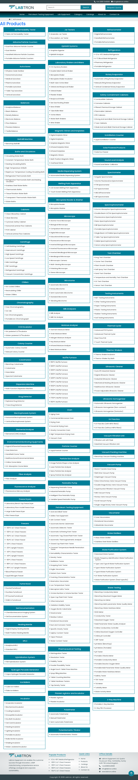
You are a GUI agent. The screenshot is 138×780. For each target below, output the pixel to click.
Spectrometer (113, 172)
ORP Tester (98, 640)
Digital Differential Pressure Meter (18, 446)
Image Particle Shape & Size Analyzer (64, 463)
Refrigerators (113, 50)
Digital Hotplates (56, 139)
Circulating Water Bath (14, 156)
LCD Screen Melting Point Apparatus (63, 188)
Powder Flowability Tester (59, 665)
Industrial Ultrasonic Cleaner (105, 379)
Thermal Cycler (113, 326)
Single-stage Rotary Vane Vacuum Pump (110, 505)
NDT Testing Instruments (103, 298)
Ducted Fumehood (12, 588)
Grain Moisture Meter (58, 334)
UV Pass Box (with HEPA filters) (106, 424)
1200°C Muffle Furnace (58, 366)
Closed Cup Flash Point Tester (61, 544)
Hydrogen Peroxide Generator (24, 670)
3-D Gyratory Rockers (58, 67)
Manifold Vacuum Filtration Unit (106, 444)
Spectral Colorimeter (13, 376)
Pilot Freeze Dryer (11, 515)
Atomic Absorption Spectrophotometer (109, 209)
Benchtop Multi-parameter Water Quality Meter (112, 604)
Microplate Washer (57, 208)
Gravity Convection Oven (59, 430)
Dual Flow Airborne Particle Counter (18, 46)
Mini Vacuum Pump (101, 493)
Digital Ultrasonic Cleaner (104, 375)
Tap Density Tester (57, 685)
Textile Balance (11, 131)
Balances (24, 103)
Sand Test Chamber (102, 273)
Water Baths (10, 201)
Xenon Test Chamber (102, 285)
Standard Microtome (58, 297)
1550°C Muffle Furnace (58, 386)
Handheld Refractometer (104, 38)
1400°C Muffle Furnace (58, 378)
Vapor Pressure (55, 637)
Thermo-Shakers (113, 350)
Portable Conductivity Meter (105, 660)
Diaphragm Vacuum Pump (104, 477)
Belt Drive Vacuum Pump (103, 473)
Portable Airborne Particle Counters (18, 58)
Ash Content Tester (57, 520)
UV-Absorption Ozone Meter (16, 466)
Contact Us (114, 14)
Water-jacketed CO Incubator (17, 335)
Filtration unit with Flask (103, 440)
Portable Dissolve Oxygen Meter (106, 664)
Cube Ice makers (11, 687)
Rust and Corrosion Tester (60, 625)
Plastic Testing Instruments (104, 310)
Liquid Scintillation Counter (104, 140)
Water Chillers (10, 295)
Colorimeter (9, 368)
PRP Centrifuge (10, 266)
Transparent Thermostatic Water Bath (20, 197)
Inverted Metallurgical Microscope (63, 252)
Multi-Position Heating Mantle (16, 633)
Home (21, 14)
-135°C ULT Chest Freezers (15, 532)
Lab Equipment (64, 14)
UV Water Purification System (105, 576)
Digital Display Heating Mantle (17, 629)
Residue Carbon (56, 617)
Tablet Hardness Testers (59, 681)
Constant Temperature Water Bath (19, 160)
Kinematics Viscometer (59, 581)
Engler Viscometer (57, 569)
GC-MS (8, 311)
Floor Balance (10, 123)
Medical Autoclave (12, 79)
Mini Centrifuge (11, 262)
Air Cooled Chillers (12, 287)
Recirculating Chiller (12, 291)
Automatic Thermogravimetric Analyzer (65, 540)
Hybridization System (24, 657)
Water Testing (113, 587)
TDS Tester (98, 680)
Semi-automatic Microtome (61, 293)
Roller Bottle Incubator (13, 739)
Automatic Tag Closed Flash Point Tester (66, 536)
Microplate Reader (57, 204)
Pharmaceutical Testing (69, 649)
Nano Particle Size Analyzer (60, 471)
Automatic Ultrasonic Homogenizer (108, 403)
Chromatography (24, 302)
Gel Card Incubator (12, 723)
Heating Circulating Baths (15, 164)
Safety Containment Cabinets (113, 95)
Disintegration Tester (58, 653)
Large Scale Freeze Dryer (14, 511)
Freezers (24, 523)
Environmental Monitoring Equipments (24, 442)
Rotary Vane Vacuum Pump (105, 497)
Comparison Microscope (59, 229)
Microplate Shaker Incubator (61, 79)
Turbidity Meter (100, 688)
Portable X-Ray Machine (103, 704)
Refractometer (113, 29)
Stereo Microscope (57, 272)
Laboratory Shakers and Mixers (69, 62)
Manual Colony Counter (14, 352)
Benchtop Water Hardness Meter (107, 608)
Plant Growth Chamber (103, 265)
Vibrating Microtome (58, 301)
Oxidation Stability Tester (59, 605)
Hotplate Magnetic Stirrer (59, 143)
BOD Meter (98, 612)
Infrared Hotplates (57, 151)
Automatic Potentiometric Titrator (63, 734)
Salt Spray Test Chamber (104, 269)
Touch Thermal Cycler (102, 342)
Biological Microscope (58, 225)
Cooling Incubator (12, 711)
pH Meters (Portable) (102, 648)
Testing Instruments (113, 293)
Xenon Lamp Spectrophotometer (107, 245)
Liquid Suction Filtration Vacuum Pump (109, 489)
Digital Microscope (57, 233)
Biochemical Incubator (14, 707)
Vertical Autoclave (12, 95)
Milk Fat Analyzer (56, 317)
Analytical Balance (12, 107)
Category (78, 14)
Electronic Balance (12, 119)
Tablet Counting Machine (59, 677)
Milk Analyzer (54, 313)
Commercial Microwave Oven (61, 418)
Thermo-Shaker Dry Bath (103, 358)
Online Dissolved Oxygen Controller (107, 632)
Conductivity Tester (102, 616)
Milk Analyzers (69, 309)
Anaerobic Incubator (13, 703)
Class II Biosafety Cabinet (15, 214)
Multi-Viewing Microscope (60, 264)
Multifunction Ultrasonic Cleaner (106, 387)
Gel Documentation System (16, 616)
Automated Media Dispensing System (64, 175)
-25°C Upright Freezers (14, 548)
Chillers (24, 282)
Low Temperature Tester (59, 585)
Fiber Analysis (24, 474)
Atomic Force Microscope (60, 221)
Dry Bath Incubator (12, 719)
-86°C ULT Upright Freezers (15, 568)
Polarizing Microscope (58, 268)
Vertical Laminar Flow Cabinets (17, 234)
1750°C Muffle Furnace (58, 398)
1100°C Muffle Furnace (58, 362)
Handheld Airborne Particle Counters (19, 54)
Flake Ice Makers (11, 690)
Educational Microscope (59, 237)
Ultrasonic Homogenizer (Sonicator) (108, 411)
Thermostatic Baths (13, 189)
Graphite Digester (56, 50)
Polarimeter (69, 709)
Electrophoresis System (24, 413)
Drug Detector (24, 396)
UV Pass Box (113, 419)
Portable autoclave (12, 87)
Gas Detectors (10, 450)
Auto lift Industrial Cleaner (104, 371)
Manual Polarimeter (57, 718)
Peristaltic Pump (69, 483)
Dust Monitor (10, 50)
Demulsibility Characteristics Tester (63, 553)
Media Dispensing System (69, 171)
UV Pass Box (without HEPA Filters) (107, 428)
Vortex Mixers (55, 115)
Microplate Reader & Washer (69, 200)
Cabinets (24, 209)
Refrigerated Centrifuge (14, 270)
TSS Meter (98, 684)
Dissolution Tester (56, 657)
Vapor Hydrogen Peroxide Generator (19, 674)
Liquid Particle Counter (58, 451)
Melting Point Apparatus (69, 183)
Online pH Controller (102, 636)
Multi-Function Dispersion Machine (18, 389)
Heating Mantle (24, 624)
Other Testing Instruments (104, 302)
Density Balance (11, 115)
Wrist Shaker (54, 123)
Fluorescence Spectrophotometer (107, 217)
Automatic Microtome (58, 285)
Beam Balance (10, 111)
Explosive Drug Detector (14, 401)
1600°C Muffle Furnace (58, 390)
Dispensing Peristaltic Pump (60, 487)
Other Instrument (56, 601)
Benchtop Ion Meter (102, 600)
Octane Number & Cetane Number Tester (66, 593)
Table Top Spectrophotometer (106, 237)
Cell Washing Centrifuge (14, 246)
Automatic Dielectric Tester (60, 528)
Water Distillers (113, 533)
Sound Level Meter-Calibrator (105, 164)
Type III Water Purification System (107, 572)
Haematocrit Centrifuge (14, 250)
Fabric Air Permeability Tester (16, 34)
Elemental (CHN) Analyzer (15, 434)
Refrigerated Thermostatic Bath (17, 176)
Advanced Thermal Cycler (104, 334)
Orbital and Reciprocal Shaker (61, 87)
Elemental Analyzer (24, 429)
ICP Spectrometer (101, 189)
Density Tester (55, 557)
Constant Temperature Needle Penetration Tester (66, 548)
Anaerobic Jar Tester (58, 34)
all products (17, 19)
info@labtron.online (119, 2)
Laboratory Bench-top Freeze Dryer (18, 503)
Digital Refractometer (102, 34)
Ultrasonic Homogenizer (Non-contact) (109, 407)
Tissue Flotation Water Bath (16, 193)
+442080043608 (108, 766)
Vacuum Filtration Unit (114, 435)
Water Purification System (113, 549)
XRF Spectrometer (101, 197)
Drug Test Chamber (102, 257)
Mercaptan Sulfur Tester (59, 589)
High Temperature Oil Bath (15, 168)
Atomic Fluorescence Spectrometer (108, 181)
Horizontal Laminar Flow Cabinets (18, 226)
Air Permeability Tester (24, 29)
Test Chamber (113, 253)
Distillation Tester (56, 561)
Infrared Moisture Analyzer (60, 345)
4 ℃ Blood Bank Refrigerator (105, 58)
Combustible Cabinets (103, 99)
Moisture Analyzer (69, 325)
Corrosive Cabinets (101, 103)
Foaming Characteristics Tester (62, 577)
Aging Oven (54, 414)
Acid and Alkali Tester (58, 512)
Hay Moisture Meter (57, 342)
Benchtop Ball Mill (12, 144)
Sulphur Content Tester (59, 633)
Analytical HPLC (11, 645)
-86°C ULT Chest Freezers (15, 564)
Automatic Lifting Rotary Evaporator (108, 79)
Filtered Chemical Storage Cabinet (107, 107)
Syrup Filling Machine (57, 673)
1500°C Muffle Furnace (58, 382)
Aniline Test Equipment (58, 516)
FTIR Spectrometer (101, 185)
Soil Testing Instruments (103, 318)
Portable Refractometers (104, 42)
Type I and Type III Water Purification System (111, 564)
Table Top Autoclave (13, 91)
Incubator (24, 698)
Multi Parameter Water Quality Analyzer (109, 624)
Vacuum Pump (113, 464)
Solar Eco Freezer (100, 152)
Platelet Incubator (56, 702)
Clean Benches (11, 218)
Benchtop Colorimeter (13, 364)
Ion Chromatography (13, 315)
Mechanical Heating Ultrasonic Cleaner (109, 383)
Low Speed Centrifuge (13, 258)
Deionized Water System (103, 554)
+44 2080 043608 (102, 2)
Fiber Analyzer (10, 479)
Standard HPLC (10, 649)
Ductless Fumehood (13, 592)
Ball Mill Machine (24, 139)
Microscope (69, 216)
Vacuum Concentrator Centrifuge (18, 274)
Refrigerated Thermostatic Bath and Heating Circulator (22, 181)
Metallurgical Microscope (59, 256)
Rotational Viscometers (103, 521)
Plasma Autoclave (12, 83)
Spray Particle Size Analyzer (60, 475)
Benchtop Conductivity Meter (105, 592)
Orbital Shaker (55, 91)
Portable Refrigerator (102, 66)
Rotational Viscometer (58, 621)
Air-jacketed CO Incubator (15, 331)
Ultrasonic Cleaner (113, 366)
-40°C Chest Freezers (13, 552)
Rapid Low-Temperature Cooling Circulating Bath (24, 172)
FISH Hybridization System (15, 662)
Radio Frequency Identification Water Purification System (113, 559)
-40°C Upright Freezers (14, 556)
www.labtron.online (109, 772)
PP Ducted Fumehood (13, 596)
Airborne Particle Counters (24, 42)
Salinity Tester (99, 676)
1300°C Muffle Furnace (58, 374)
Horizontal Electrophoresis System (18, 417)
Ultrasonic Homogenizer (113, 399)
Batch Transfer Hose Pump (104, 469)
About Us (102, 14)
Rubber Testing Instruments (105, 314)
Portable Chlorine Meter (103, 656)
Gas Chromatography (14, 307)
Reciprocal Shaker (56, 99)
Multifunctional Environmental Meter (19, 458)
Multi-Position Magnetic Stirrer (61, 159)
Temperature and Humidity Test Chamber (110, 277)
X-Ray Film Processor (102, 708)
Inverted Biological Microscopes (62, 245)
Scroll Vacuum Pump (102, 501)
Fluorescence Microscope (60, 241)
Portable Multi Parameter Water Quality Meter (111, 668)
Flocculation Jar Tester (58, 38)
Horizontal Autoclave (13, 75)
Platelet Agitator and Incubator (69, 693)
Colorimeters (24, 360)
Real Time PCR (99, 338)
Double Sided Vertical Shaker (61, 71)
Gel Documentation (24, 608)
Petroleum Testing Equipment (41, 14)
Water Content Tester (58, 641)
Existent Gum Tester (57, 573)
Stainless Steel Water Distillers (105, 542)
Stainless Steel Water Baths (15, 186)
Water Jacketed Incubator (15, 747)
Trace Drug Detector (13, 405)
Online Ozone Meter (12, 462)
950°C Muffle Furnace (58, 402)
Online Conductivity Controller (105, 628)
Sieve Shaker (54, 107)
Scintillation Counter (113, 135)
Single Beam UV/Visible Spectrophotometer (111, 233)
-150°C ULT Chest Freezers (15, 536)
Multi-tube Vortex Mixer (58, 83)
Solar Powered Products (113, 147)
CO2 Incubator (24, 327)
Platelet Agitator (56, 698)
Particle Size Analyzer (69, 458)
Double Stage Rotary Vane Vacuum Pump (110, 485)
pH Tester (98, 652)
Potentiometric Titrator (69, 730)
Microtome (69, 280)
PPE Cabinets (99, 115)
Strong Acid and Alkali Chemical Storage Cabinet (113, 119)
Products (83, 761)
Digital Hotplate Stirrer (58, 135)
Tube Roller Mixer (56, 111)
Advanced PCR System (103, 330)
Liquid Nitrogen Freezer (14, 576)
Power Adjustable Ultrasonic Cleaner (108, 391)
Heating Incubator (12, 727)
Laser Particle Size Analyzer (60, 467)
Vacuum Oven (55, 438)
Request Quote (114, 7)
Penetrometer (55, 613)
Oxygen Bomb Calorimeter (60, 609)
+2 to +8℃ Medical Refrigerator (106, 54)
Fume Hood (24, 583)
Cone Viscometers (101, 517)
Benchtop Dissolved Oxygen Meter (107, 596)
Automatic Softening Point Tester (63, 532)
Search (86, 7)
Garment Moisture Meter (59, 330)
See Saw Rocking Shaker (59, 103)
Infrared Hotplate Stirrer (59, 147)
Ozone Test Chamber (102, 261)
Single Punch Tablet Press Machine (63, 669)
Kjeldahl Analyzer (56, 54)
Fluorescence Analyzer (24, 486)
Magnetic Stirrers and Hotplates (69, 130)
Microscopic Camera (58, 260)
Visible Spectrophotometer (104, 241)
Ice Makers (24, 682)
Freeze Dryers (24, 499)
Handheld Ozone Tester (14, 454)
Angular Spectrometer (103, 177)
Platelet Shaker (55, 95)
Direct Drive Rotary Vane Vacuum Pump (109, 481)
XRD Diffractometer (101, 193)
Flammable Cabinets (102, 111)
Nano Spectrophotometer (104, 221)
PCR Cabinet (10, 230)
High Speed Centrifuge (14, 254)
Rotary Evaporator (113, 74)
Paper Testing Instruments (104, 306)
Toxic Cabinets (100, 123)
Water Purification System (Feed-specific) (110, 580)
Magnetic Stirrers (56, 155)
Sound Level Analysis (113, 160)
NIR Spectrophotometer (103, 225)
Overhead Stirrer (56, 163)
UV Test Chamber (101, 281)
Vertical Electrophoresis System (17, 421)
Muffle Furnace (69, 357)
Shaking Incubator (12, 743)
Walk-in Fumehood (12, 600)
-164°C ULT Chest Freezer (14, 540)
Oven (69, 410)
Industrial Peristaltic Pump (60, 491)
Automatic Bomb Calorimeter (61, 524)
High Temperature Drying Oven (61, 434)
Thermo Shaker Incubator (104, 354)
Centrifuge (24, 242)
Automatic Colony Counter (15, 348)
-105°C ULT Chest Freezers (15, 528)
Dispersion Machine (24, 384)
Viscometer (113, 513)
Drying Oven (54, 422)
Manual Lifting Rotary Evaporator (107, 83)
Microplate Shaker (56, 75)
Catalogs (90, 14)
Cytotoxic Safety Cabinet (15, 222)
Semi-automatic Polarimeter (61, 722)
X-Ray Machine (113, 699)
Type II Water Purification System (107, 568)
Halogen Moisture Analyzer (60, 338)
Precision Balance (12, 127)
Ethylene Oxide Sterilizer (14, 71)
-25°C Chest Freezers (13, 544)
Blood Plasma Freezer (13, 572)
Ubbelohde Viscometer (103, 525)
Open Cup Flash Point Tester (61, 597)
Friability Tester (55, 661)
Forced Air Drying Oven (58, 426)
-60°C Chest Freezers (13, 560)
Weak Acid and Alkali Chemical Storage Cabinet (113, 127)
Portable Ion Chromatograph (16, 319)
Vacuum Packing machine (113, 452)
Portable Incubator (12, 735)
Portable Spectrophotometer (105, 229)
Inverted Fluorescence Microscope (63, 248)
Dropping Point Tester (58, 565)
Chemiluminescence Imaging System (19, 612)
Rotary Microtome (57, 289)
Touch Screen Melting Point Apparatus (64, 192)
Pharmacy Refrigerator (103, 62)
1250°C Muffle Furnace (58, 370)
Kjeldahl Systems (69, 46)
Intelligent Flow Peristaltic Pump (62, 495)
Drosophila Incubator (13, 715)
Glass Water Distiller (102, 538)
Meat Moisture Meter (58, 349)
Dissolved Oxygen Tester (103, 620)
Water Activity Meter (102, 692)
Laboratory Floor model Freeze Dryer (19, 507)
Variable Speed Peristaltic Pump (62, 499)
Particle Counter (69, 446)
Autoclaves (24, 66)
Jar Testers (69, 29)
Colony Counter (24, 343)
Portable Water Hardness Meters (106, 672)
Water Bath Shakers (57, 119)
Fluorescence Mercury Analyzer (17, 491)
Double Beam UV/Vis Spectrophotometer (110, 213)
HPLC (24, 641)
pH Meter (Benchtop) (102, 644)
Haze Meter (9, 372)
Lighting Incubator (12, 731)
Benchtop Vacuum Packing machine (108, 456)
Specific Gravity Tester (58, 629)
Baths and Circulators (24, 151)
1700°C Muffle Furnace (58, 394)
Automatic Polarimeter (58, 714)
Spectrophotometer (113, 205)
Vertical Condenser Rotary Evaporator (109, 87)
